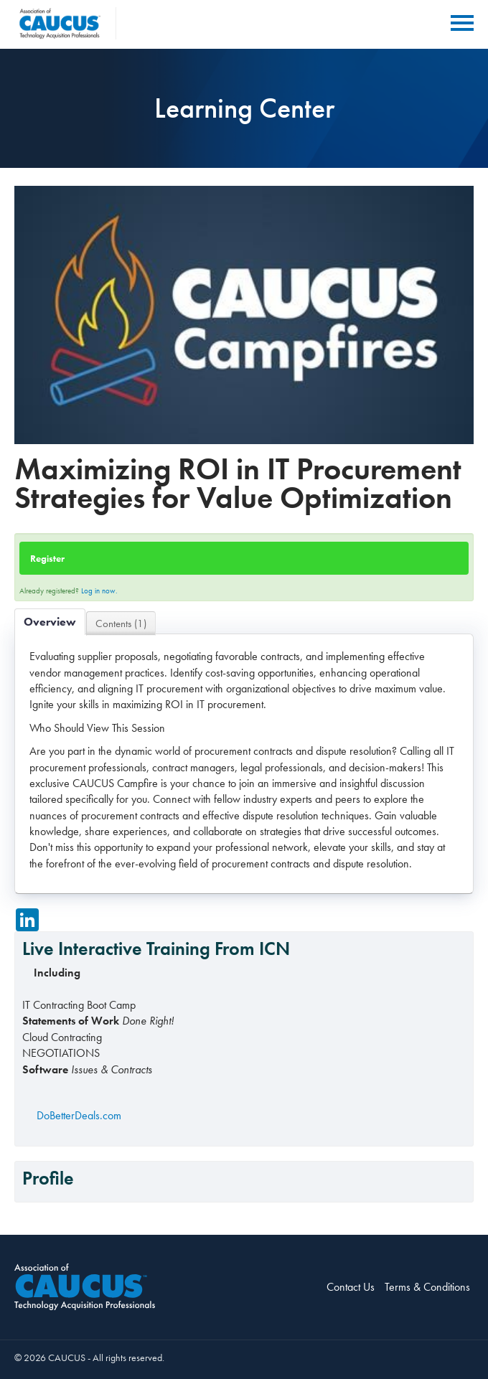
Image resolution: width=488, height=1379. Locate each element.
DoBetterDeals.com (79, 1115)
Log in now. (99, 590)
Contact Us (351, 1286)
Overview (50, 621)
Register (47, 558)
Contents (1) (120, 623)
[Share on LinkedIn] (27, 919)
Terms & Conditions (427, 1286)
